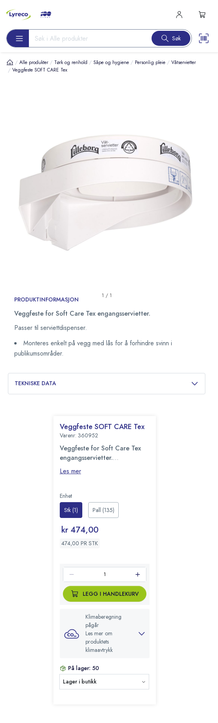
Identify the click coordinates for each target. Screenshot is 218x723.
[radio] (71, 510)
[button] (105, 633)
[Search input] (87, 38)
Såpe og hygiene (111, 62)
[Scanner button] (204, 38)
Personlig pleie (150, 62)
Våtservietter (183, 62)
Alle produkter (33, 62)
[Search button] (171, 38)
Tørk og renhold (70, 62)
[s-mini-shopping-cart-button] (202, 14)
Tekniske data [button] (107, 383)
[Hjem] (9, 62)
